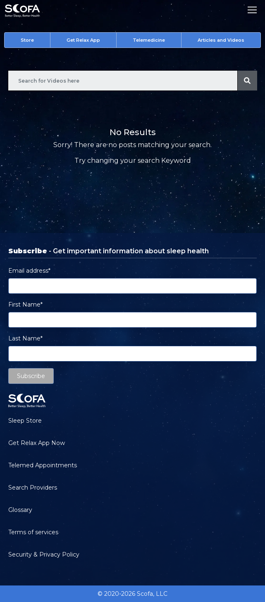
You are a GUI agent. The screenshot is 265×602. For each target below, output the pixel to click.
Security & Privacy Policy (43, 554)
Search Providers (32, 487)
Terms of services (33, 532)
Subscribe (31, 376)
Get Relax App (83, 40)
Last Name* (25, 338)
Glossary (20, 510)
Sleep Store (25, 420)
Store (27, 40)
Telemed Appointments (42, 465)
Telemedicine (149, 40)
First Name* (25, 304)
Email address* (29, 270)
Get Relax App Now (36, 443)
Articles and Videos (221, 40)
